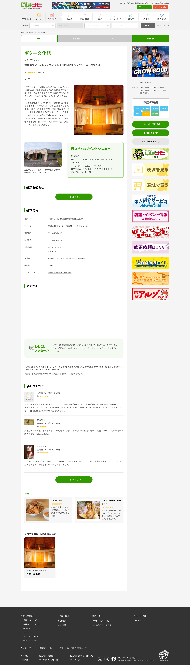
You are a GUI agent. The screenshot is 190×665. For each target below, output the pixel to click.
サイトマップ (75, 660)
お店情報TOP (32, 32)
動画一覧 (96, 615)
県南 (142, 82)
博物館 (162, 87)
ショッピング (115, 18)
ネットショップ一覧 (100, 620)
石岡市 (148, 82)
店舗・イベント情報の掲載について (73, 648)
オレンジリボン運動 (31, 636)
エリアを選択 (36, 25)
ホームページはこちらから (60, 272)
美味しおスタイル (30, 640)
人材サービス (26, 648)
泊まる (146, 18)
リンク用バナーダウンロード (50, 660)
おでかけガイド (29, 632)
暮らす (131, 18)
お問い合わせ (140, 620)
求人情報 (161, 18)
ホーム (23, 32)
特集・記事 (27, 18)
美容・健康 (84, 18)
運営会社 (24, 656)
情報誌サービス (45, 648)
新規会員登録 (148, 7)
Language (163, 7)
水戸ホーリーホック (31, 624)
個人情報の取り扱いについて (81, 656)
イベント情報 (63, 615)
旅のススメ (27, 628)
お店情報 (62, 620)
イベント (39, 18)
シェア (27, 78)
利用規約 (24, 660)
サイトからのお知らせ (101, 625)
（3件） (47, 72)
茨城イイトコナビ (30, 620)
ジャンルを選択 (92, 25)
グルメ (69, 18)
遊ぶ (100, 18)
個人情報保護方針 (46, 656)
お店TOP (51, 18)
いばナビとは (140, 615)
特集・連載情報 (27, 615)
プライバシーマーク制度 (126, 658)
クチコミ (151, 38)
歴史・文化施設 (151, 87)
